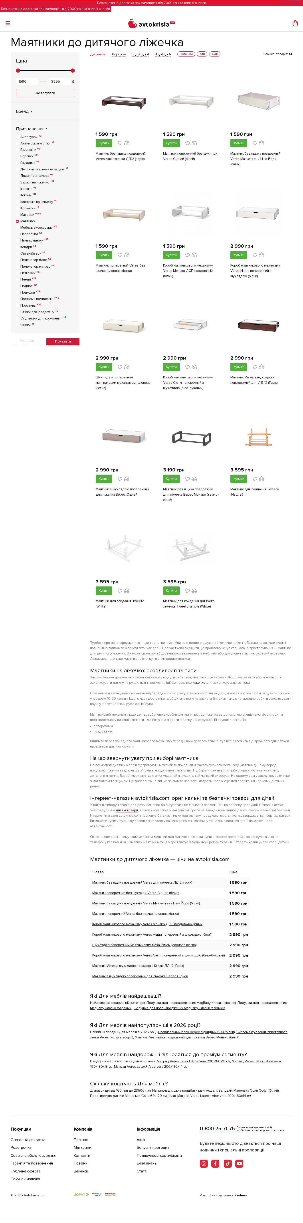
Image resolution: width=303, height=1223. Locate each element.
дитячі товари (127, 810)
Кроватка (29, 208)
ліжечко (199, 682)
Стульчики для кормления (43, 318)
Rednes (240, 1195)
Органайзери (32, 253)
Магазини (82, 1147)
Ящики (27, 324)
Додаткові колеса (36, 175)
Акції (141, 1139)
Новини (80, 1163)
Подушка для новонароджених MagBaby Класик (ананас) (191, 1003)
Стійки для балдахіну (39, 311)
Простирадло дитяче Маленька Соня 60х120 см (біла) (133, 1096)
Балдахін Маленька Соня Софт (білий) (249, 1090)
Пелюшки (30, 272)
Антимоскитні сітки (37, 143)
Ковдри (28, 246)
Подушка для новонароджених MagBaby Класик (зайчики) (179, 1008)
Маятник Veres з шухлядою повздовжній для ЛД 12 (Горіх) (254, 380)
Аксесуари (31, 136)
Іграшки (28, 188)
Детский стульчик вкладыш (44, 169)
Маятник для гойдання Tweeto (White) (120, 604)
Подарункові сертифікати (159, 1155)
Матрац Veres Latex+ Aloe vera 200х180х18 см (193, 1061)
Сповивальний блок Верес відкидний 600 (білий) (196, 1032)
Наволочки (31, 233)
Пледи (28, 279)
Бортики (29, 156)
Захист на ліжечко (37, 182)
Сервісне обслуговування (33, 1155)
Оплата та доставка (28, 1139)
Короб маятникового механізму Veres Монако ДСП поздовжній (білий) (188, 270)
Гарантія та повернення (32, 1163)
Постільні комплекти (39, 298)
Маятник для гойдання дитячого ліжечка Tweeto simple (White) (189, 604)
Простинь (30, 305)
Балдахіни (30, 149)
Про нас (81, 1139)
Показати (63, 341)
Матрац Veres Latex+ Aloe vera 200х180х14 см (151, 1066)
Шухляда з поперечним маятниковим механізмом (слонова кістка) (123, 382)
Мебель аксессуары (38, 227)
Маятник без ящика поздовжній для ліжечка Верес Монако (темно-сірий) (191, 494)
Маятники (28, 221)
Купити (104, 143)
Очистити (26, 341)
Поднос (28, 285)
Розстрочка (21, 1147)
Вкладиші (29, 162)
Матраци (30, 214)
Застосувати (45, 93)
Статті (142, 1171)
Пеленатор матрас (37, 266)
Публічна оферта (25, 1171)
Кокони (28, 195)
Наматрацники (34, 240)
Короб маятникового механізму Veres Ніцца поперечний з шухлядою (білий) (255, 270)
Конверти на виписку (38, 201)
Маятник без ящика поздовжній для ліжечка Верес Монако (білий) (187, 1037)
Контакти (82, 1155)
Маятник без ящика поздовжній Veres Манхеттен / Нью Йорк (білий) (255, 158)
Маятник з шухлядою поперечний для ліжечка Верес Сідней (122, 492)
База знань (147, 1163)
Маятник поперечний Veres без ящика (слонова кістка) (120, 268)
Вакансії (81, 1171)
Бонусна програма (153, 1147)
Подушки (30, 292)
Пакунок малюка (25, 1179)
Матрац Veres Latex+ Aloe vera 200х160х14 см (214, 1096)
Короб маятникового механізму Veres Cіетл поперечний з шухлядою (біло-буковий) (188, 382)
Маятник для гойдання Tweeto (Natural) (254, 492)
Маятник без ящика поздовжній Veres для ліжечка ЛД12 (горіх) (121, 156)
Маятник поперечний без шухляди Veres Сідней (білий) (190, 156)
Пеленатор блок (35, 259)
